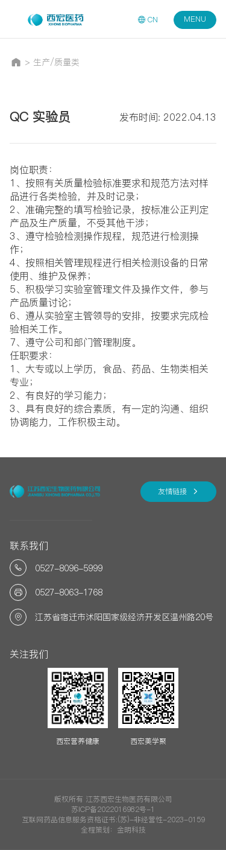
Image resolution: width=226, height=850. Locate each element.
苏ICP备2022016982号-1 (113, 809)
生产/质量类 (56, 62)
